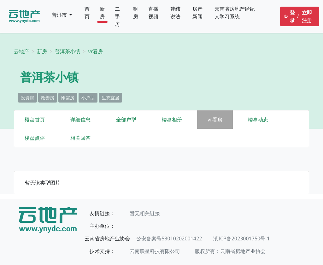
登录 (292, 16)
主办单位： (102, 225)
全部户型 (126, 119)
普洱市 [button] (60, 14)
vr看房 (95, 51)
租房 (135, 12)
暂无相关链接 (145, 213)
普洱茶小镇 (67, 51)
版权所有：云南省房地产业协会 (230, 251)
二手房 (117, 16)
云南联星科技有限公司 (155, 251)
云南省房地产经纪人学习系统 (234, 12)
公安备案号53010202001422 (169, 238)
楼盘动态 (258, 119)
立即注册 (307, 16)
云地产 (21, 51)
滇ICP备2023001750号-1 (241, 238)
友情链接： (102, 213)
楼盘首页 (35, 119)
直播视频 (153, 12)
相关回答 (80, 137)
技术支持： (102, 251)
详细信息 (80, 119)
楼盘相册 (172, 119)
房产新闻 (197, 12)
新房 (102, 12)
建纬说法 (175, 12)
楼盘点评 (35, 137)
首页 (87, 12)
